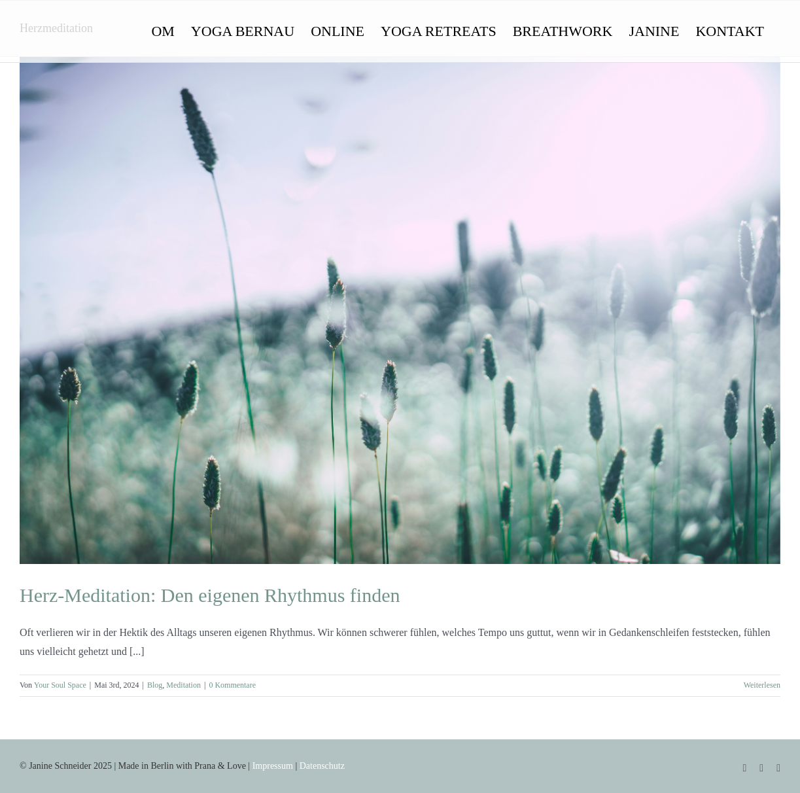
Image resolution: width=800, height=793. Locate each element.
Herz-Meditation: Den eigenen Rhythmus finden (210, 595)
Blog (154, 685)
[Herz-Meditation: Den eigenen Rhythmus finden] (400, 310)
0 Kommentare (232, 685)
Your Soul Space (60, 685)
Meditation (183, 685)
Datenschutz (322, 766)
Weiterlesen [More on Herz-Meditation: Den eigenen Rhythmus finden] (762, 685)
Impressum (272, 766)
